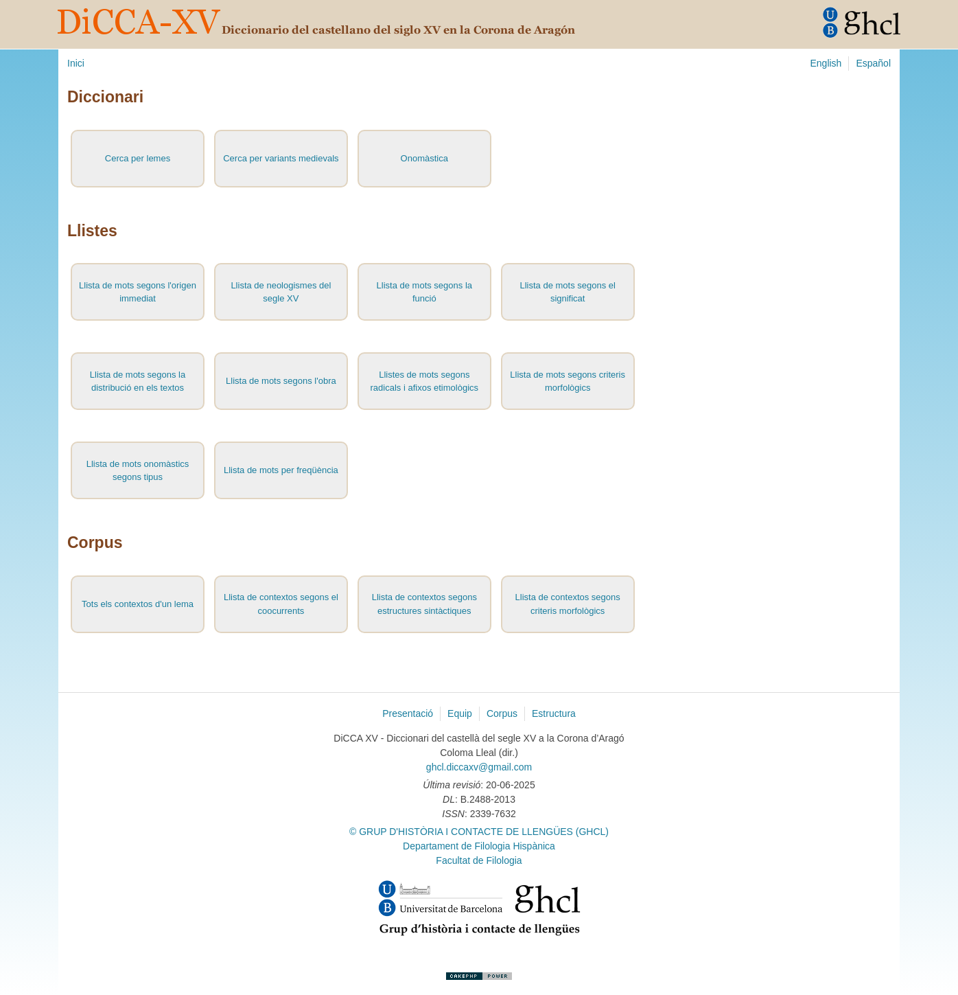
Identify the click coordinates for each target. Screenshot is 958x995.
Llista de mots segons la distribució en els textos (137, 381)
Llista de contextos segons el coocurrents (281, 604)
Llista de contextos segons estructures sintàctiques (424, 604)
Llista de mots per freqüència (281, 470)
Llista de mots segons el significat (567, 292)
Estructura (554, 713)
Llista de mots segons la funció (424, 292)
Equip (459, 713)
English (825, 63)
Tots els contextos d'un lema (138, 604)
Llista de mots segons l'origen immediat (137, 292)
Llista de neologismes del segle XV (281, 292)
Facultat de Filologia (479, 860)
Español (873, 63)
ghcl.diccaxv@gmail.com (479, 767)
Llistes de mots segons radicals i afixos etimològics (425, 381)
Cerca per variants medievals (280, 158)
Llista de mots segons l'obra (281, 381)
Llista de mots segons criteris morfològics (567, 381)
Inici (75, 63)
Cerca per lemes (137, 158)
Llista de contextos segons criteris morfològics (567, 604)
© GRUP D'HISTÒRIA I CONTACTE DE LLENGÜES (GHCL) (479, 831)
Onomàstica (424, 158)
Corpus (502, 713)
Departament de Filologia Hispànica (479, 845)
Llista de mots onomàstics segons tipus (137, 471)
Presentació (407, 713)
